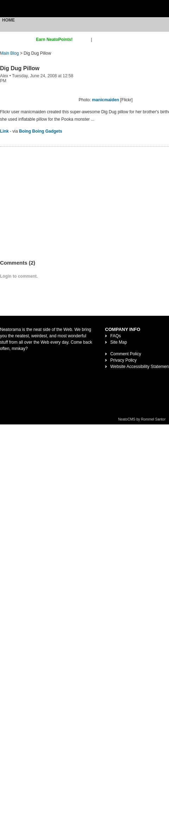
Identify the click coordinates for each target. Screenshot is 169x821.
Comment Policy (125, 353)
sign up (83, 39)
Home (8, 20)
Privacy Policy (123, 360)
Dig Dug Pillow (19, 68)
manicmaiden (105, 99)
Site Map (118, 342)
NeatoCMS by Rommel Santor (142, 419)
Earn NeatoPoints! (54, 39)
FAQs (115, 335)
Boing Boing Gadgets (40, 131)
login (97, 39)
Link (4, 131)
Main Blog (9, 53)
